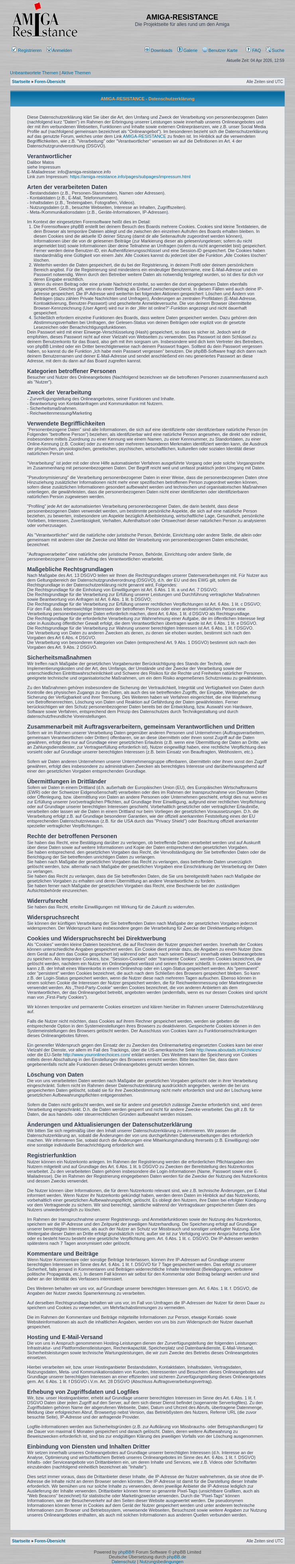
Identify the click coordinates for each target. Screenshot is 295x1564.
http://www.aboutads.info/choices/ (229, 1049)
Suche (275, 50)
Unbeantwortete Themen (34, 72)
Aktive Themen (75, 72)
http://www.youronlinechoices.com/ (96, 1054)
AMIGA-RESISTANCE (144, 136)
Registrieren (26, 50)
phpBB (124, 1552)
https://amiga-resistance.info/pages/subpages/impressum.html (130, 176)
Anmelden (60, 50)
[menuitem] (159, 50)
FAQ (253, 50)
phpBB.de (176, 1556)
